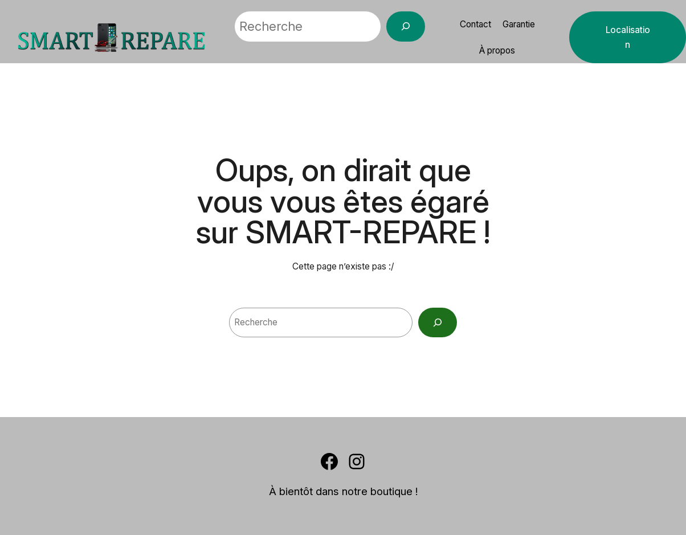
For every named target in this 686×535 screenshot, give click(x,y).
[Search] (437, 322)
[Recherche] (405, 26)
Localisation (628, 37)
